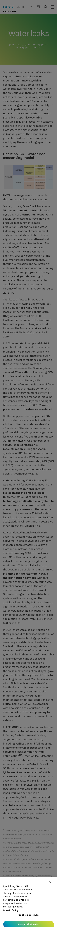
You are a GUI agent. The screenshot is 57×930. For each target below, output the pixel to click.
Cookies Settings (28, 914)
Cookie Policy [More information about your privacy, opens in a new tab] (10, 910)
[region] (28, 903)
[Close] (50, 882)
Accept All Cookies (28, 924)
